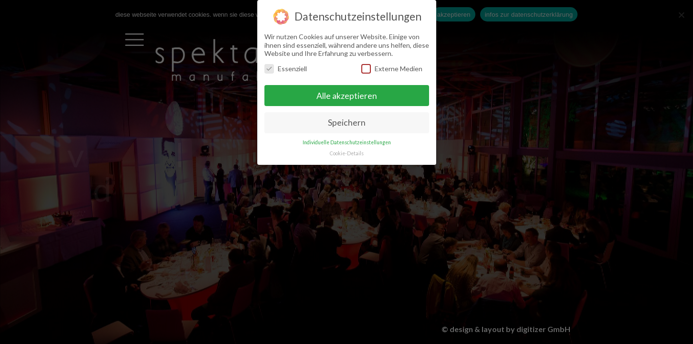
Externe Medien (391, 68)
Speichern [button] (347, 123)
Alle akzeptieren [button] (346, 95)
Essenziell (285, 68)
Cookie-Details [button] (347, 153)
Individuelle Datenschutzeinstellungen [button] (347, 142)
